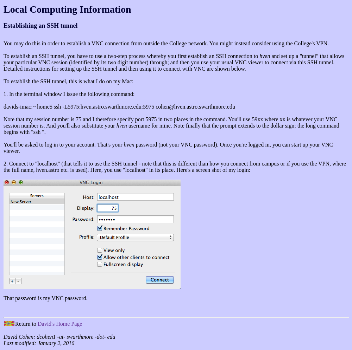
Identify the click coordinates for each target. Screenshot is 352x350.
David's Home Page (60, 324)
